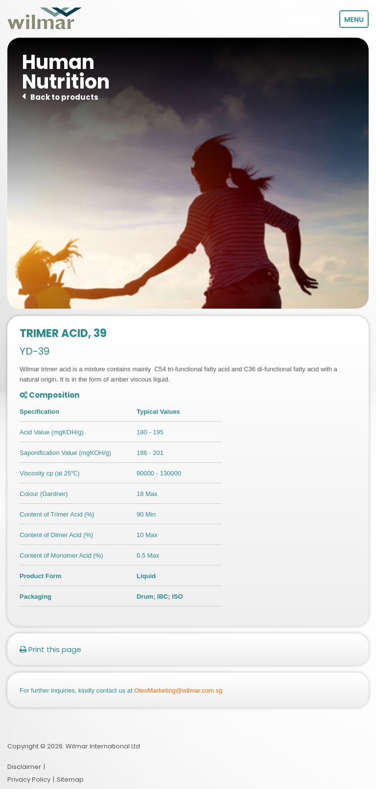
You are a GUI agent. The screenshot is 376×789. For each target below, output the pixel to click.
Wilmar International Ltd (103, 746)
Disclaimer (24, 767)
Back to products (64, 97)
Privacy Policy (28, 779)
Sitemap (70, 779)
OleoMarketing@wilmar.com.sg (178, 690)
